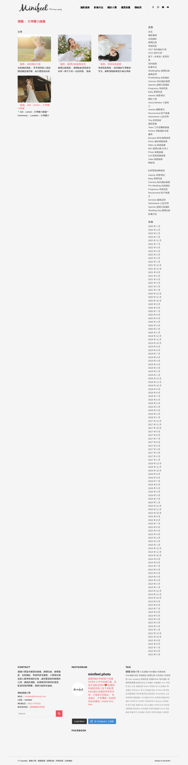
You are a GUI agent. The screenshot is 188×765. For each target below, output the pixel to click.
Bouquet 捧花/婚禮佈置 (159, 138)
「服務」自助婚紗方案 (29, 64)
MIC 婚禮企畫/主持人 (158, 148)
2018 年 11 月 (154, 382)
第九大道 (131, 686)
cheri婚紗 (153, 672)
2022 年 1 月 (154, 262)
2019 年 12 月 (154, 336)
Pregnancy (158, 701)
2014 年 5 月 (154, 573)
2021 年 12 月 (154, 265)
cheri (163, 683)
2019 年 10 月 (154, 343)
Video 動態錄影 (155, 159)
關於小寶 (152, 99)
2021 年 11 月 (154, 269)
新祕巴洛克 (140, 683)
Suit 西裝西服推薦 (156, 155)
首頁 (150, 32)
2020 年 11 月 (154, 297)
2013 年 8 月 (154, 605)
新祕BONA (153, 679)
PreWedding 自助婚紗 (158, 77)
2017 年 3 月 (154, 453)
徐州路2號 (149, 701)
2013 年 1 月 (154, 629)
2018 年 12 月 (154, 378)
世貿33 (148, 712)
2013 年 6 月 (154, 612)
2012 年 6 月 (154, 651)
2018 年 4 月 (154, 407)
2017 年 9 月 (154, 431)
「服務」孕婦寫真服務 (109, 64)
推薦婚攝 (161, 672)
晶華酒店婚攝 (160, 697)
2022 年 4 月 (154, 251)
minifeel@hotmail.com (35, 696)
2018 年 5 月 (154, 403)
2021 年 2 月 (154, 286)
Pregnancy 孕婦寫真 (158, 88)
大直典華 (165, 712)
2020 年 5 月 (154, 318)
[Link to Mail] (167, 7)
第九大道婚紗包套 (148, 690)
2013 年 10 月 (154, 598)
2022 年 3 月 (154, 254)
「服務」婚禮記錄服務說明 (72, 64)
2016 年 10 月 (154, 470)
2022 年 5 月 (154, 247)
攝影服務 (152, 35)
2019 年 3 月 (154, 368)
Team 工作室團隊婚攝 (158, 127)
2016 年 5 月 (154, 488)
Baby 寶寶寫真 (155, 92)
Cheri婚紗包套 (132, 675)
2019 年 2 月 (154, 371)
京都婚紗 (157, 683)
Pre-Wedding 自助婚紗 (159, 185)
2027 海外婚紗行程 (157, 49)
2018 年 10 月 (154, 385)
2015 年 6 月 (154, 527)
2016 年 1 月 (154, 502)
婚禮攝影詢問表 (37, 707)
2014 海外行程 (155, 53)
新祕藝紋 (143, 675)
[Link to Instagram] (157, 7)
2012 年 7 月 (154, 647)
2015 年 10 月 (154, 513)
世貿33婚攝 (156, 712)
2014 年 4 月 (154, 576)
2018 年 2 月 (154, 414)
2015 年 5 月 (154, 530)
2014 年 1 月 (154, 587)
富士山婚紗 (148, 705)
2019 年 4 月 (154, 364)
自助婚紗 (152, 39)
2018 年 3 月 (154, 410)
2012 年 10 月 (154, 637)
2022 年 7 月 (154, 244)
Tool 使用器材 (154, 120)
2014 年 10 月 (154, 555)
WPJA (151, 697)
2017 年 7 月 (154, 438)
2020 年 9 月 (154, 304)
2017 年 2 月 (154, 456)
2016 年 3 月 (154, 495)
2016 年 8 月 (154, 477)
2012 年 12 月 (154, 633)
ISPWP (141, 701)
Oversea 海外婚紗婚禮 (159, 81)
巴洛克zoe (136, 690)
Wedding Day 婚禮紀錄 (159, 210)
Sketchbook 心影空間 (158, 116)
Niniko (146, 686)
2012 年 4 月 (154, 654)
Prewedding (160, 694)
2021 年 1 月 (154, 290)
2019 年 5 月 (154, 361)
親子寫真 (131, 705)
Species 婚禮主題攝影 (158, 85)
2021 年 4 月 (154, 279)
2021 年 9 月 (154, 272)
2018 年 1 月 (154, 417)
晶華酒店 (151, 694)
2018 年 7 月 (154, 396)
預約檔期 (152, 63)
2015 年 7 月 (154, 523)
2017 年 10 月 (154, 428)
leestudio (166, 761)
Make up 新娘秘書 (157, 145)
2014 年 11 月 (154, 552)
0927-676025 (34, 703)
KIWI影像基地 (141, 694)
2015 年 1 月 (154, 545)
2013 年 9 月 (154, 601)
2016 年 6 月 (154, 484)
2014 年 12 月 (154, 548)
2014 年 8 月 (154, 562)
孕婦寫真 (152, 46)
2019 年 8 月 (154, 350)
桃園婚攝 (131, 694)
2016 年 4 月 (154, 491)
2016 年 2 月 (154, 499)
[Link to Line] (162, 7)
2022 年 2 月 (154, 258)
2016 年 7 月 (154, 481)
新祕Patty (140, 705)
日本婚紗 (149, 683)
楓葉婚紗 (137, 697)
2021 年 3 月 (154, 283)
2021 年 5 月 (154, 276)
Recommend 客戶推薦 (159, 113)
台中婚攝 (145, 697)
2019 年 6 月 (154, 357)
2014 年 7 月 (154, 566)
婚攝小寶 (135, 671)
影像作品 (152, 67)
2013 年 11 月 (154, 594)
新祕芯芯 (133, 712)
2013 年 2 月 (154, 626)
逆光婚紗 (141, 712)
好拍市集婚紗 (154, 709)
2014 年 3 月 (154, 580)
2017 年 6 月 (154, 442)
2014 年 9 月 (154, 559)
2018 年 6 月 (154, 400)
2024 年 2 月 (154, 230)
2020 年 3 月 (154, 325)
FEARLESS (158, 705)
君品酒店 (136, 709)
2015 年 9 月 (154, 516)
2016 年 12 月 (154, 463)
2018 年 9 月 (154, 389)
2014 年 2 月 (154, 584)
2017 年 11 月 (154, 424)
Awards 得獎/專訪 (156, 95)
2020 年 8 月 (154, 308)
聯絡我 (151, 162)
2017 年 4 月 (154, 449)
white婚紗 (144, 709)
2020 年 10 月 (154, 300)
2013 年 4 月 (154, 619)
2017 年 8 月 (154, 435)
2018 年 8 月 (154, 392)
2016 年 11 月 (154, 467)
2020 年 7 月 (154, 311)
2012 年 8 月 (154, 644)
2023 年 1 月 (154, 237)
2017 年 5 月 (154, 446)
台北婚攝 (144, 672)
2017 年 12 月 (154, 421)
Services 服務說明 (157, 200)
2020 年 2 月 (154, 329)
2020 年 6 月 (154, 314)
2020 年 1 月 (154, 332)
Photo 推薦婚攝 (155, 152)
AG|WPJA (134, 701)
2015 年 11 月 (154, 509)
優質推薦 (152, 123)
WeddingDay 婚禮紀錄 (159, 71)
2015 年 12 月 (154, 506)
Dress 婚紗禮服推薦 (157, 141)
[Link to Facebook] (153, 7)
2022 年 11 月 (154, 240)
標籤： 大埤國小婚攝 (31, 21)
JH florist (159, 690)
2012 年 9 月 (154, 640)
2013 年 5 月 (154, 615)
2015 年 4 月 (154, 534)
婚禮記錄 (152, 42)
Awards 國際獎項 (156, 109)
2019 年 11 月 (154, 339)
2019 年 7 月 (154, 353)
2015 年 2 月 (154, 541)
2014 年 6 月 (154, 569)
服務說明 (152, 74)
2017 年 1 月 (154, 460)
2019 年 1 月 (154, 375)
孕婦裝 (152, 686)
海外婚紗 (163, 679)
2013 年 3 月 (154, 622)
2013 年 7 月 (154, 608)
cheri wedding (134, 679)
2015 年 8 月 (154, 520)
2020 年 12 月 (154, 293)
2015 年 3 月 (154, 538)
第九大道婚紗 (160, 686)
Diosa (162, 709)
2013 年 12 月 (154, 591)
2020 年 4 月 (154, 322)
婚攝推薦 (139, 686)
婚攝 (128, 671)
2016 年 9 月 (154, 474)
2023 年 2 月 (154, 233)
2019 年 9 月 (154, 346)
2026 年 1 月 (154, 226)
